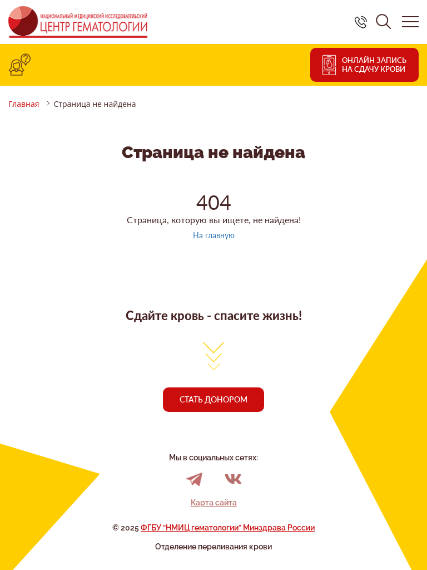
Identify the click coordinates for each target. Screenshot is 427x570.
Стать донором (213, 399)
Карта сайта (214, 502)
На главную (214, 235)
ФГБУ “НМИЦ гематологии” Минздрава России (228, 527)
